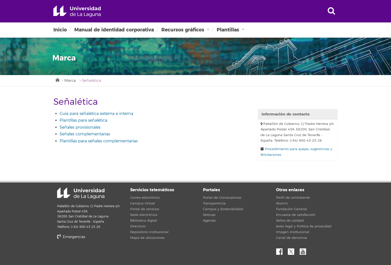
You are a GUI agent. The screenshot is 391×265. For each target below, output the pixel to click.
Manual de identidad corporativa (114, 30)
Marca (70, 80)
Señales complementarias (85, 134)
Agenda (209, 221)
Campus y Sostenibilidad (223, 209)
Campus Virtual (142, 203)
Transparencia (214, 203)
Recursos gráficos (182, 30)
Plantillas (228, 30)
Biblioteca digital (143, 221)
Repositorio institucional (149, 232)
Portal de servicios (144, 209)
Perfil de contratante (293, 198)
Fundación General (291, 209)
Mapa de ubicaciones (147, 238)
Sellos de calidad (290, 221)
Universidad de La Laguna (77, 11)
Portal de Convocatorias (222, 198)
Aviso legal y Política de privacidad (303, 226)
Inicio (60, 30)
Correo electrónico (145, 198)
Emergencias (71, 237)
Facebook (281, 250)
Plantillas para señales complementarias (99, 141)
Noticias (209, 215)
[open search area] (331, 11)
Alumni (282, 203)
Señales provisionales (80, 127)
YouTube (304, 250)
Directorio (138, 226)
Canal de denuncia (291, 238)
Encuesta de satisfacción (295, 215)
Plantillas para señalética (83, 120)
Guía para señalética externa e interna (96, 113)
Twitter (293, 250)
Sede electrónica (143, 215)
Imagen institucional (292, 232)
